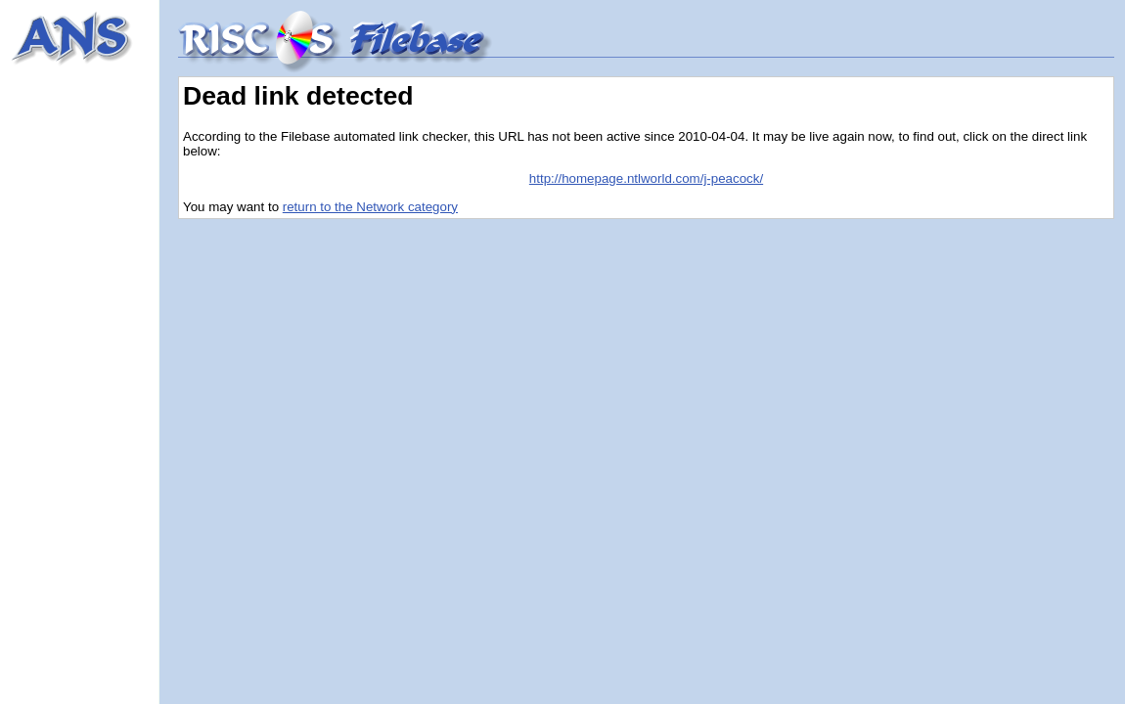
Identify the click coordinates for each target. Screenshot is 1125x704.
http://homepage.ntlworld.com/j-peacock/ (646, 178)
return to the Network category (370, 206)
